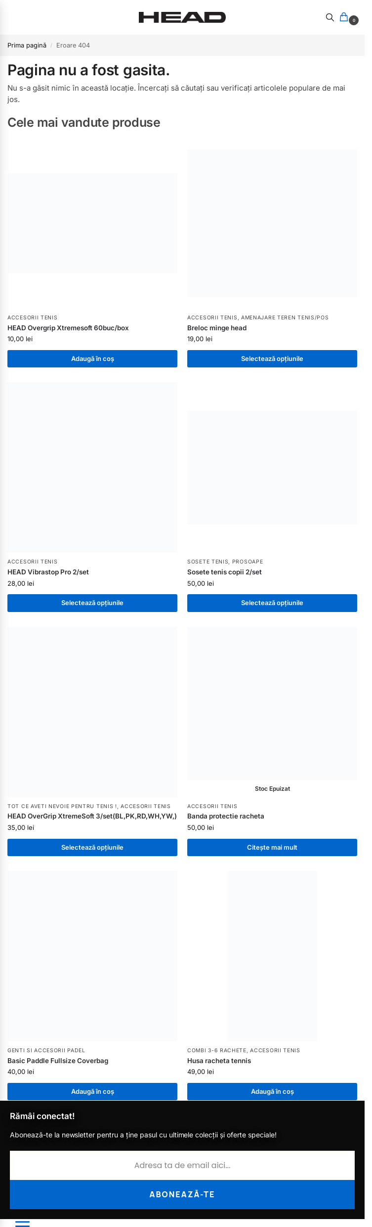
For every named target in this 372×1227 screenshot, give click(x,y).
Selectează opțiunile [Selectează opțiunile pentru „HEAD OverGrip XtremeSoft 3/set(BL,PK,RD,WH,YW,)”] (92, 847)
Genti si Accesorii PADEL (46, 1050)
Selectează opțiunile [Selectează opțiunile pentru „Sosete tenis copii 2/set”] (272, 603)
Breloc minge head (217, 328)
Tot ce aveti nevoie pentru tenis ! (62, 806)
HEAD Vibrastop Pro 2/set (48, 572)
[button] (345, 17)
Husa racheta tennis (219, 1061)
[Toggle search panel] (330, 17)
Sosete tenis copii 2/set (224, 572)
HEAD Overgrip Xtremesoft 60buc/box (68, 328)
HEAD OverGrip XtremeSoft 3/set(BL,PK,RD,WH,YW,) (92, 816)
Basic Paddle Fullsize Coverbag (57, 1061)
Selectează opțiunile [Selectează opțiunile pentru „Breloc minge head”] (272, 358)
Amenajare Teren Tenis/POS (285, 317)
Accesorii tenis (32, 317)
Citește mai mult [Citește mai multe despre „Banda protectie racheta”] (272, 847)
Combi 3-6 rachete (217, 1050)
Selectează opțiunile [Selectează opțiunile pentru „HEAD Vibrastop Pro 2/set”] (92, 603)
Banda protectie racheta (225, 816)
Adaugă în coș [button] (92, 358)
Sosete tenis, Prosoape (225, 562)
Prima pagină (26, 45)
